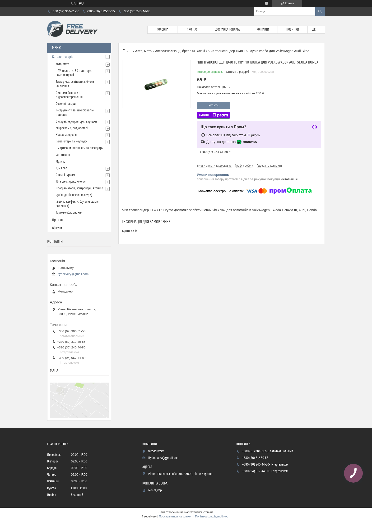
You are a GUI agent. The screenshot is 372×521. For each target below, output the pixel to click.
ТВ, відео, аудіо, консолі (71, 181)
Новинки (292, 30)
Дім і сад (61, 168)
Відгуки (57, 228)
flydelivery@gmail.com (73, 274)
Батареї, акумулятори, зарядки (76, 121)
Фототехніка (63, 155)
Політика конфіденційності (212, 516)
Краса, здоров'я (66, 135)
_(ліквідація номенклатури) (74, 195)
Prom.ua (208, 512)
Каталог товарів (62, 57)
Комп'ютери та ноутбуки (71, 141)
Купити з (213, 115)
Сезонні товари (66, 104)
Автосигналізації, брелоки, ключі (180, 51)
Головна (162, 30)
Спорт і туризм (65, 175)
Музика (60, 162)
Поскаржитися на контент (176, 516)
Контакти (262, 30)
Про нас (192, 30)
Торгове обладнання (69, 213)
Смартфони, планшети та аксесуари (79, 148)
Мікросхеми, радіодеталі (72, 128)
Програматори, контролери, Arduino (79, 188)
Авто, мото (143, 51)
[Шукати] (320, 11)
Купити (214, 106)
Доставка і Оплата (227, 30)
